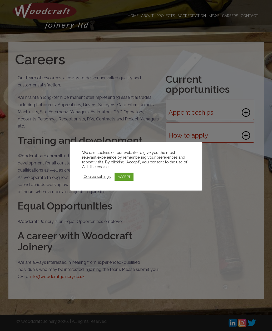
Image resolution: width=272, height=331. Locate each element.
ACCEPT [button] (124, 177)
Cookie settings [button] (97, 176)
